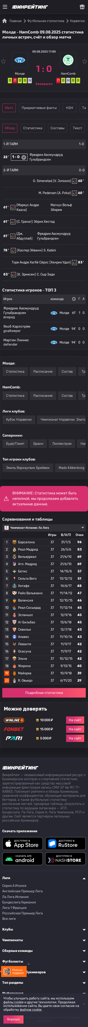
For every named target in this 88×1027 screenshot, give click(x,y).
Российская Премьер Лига (22, 913)
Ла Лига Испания (15, 897)
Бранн (38, 444)
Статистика (32, 128)
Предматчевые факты (39, 108)
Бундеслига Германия (19, 902)
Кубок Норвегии (19, 419)
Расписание (43, 371)
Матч (9, 108)
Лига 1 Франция (14, 908)
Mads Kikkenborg (71, 468)
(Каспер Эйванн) (30, 250)
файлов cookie (31, 1010)
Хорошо (13, 1019)
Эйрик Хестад (44, 222)
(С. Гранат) (24, 222)
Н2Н (69, 108)
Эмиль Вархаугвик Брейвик (28, 468)
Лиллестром (62, 444)
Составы (58, 128)
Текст (77, 128)
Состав (67, 371)
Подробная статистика (44, 693)
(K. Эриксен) (26, 274)
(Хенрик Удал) (60, 262)
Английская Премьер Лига (22, 891)
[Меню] (5, 6)
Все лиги (9, 919)
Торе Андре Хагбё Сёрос (30, 262)
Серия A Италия (14, 886)
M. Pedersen (47, 193)
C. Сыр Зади (46, 274)
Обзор (10, 128)
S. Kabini (50, 250)
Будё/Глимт (15, 444)
